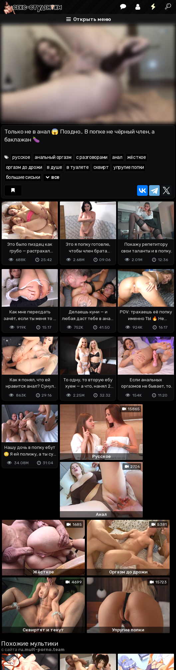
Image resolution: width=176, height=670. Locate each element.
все (52, 177)
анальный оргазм (53, 157)
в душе (54, 167)
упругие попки (128, 167)
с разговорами (91, 157)
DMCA (11, 631)
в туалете (77, 167)
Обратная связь (70, 631)
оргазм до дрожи (24, 167)
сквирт (101, 167)
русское (21, 157)
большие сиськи (23, 177)
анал (117, 157)
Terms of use (35, 631)
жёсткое (136, 157)
